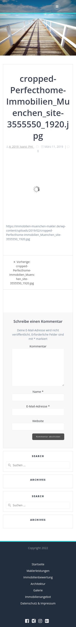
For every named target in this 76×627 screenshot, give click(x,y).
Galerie (38, 590)
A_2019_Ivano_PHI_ (21, 147)
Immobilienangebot (38, 597)
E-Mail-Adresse (38, 406)
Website (38, 421)
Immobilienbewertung (38, 577)
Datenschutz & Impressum (38, 603)
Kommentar (38, 346)
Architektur (38, 584)
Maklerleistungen (38, 571)
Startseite (38, 564)
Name (37, 392)
